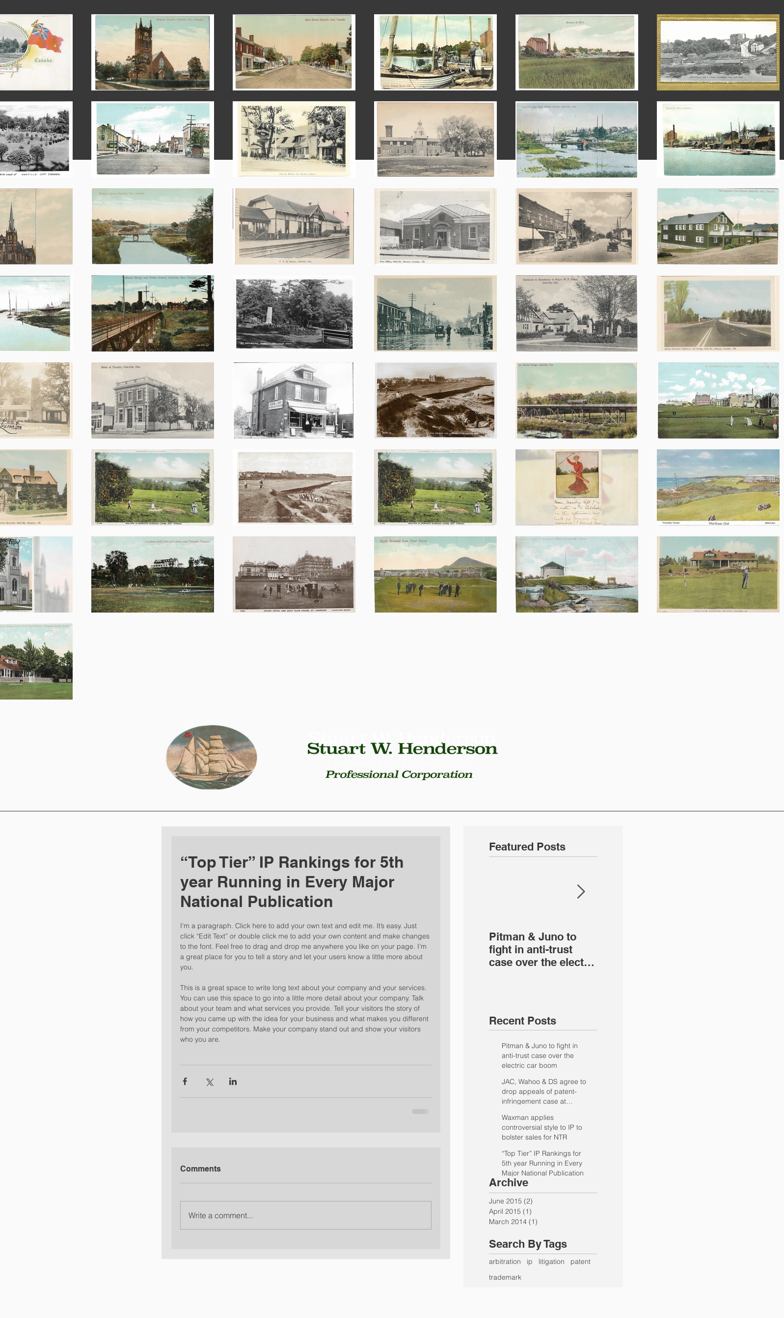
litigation (552, 1261)
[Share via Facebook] (184, 1081)
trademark (505, 1277)
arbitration (505, 1261)
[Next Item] (581, 892)
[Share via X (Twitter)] (209, 1081)
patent (580, 1261)
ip (530, 1261)
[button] (392, 800)
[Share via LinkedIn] (233, 1081)
